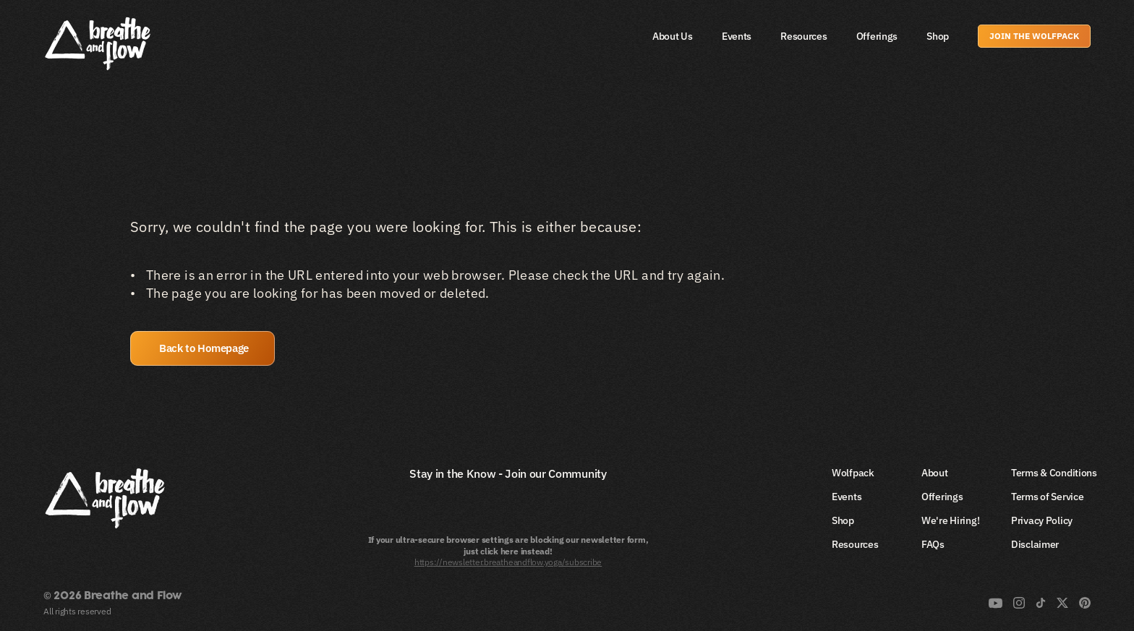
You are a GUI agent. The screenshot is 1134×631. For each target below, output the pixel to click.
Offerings (877, 36)
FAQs (933, 544)
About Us (672, 36)
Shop (937, 36)
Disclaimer (1035, 544)
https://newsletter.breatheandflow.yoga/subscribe (508, 562)
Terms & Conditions (1054, 472)
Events (736, 36)
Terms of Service (1047, 496)
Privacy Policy (1042, 520)
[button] (202, 348)
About (934, 472)
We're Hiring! (950, 520)
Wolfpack (853, 472)
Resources (803, 36)
